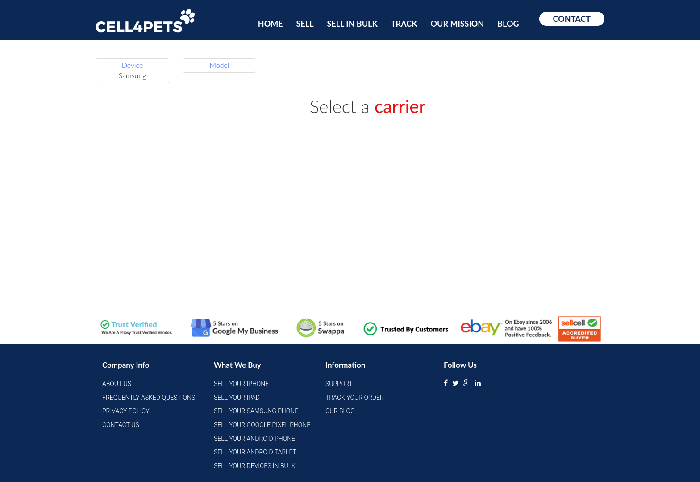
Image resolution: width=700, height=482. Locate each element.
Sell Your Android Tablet (255, 452)
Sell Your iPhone (241, 383)
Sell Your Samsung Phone (256, 411)
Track (404, 24)
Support (339, 383)
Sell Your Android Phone (254, 438)
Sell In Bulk (352, 24)
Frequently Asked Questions (148, 397)
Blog (508, 24)
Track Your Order (354, 397)
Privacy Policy (126, 411)
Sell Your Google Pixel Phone (262, 424)
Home (270, 24)
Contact (572, 19)
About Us (116, 383)
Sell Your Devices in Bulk (255, 465)
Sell (305, 24)
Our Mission (457, 24)
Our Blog (340, 411)
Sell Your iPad (237, 397)
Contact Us (120, 424)
